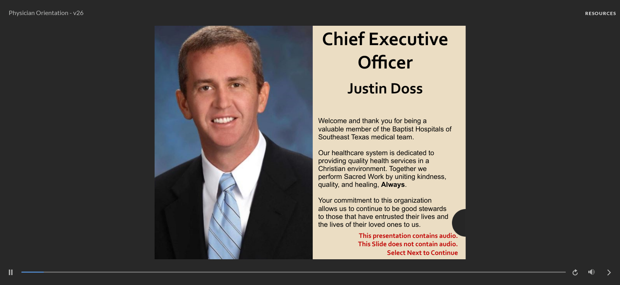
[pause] (10, 272)
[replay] (576, 272)
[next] (608, 272)
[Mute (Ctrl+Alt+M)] (591, 272)
